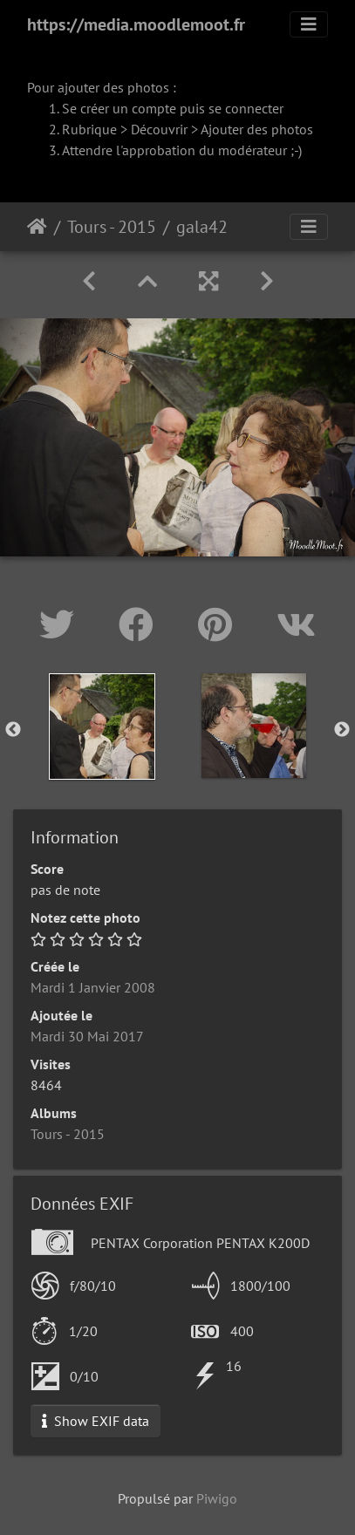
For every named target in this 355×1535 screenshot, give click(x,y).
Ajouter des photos (257, 129)
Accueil (37, 227)
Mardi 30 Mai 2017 (87, 1036)
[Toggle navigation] (309, 24)
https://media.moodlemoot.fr (136, 24)
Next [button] (342, 730)
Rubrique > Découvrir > (131, 129)
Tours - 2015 (111, 226)
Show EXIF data (95, 1420)
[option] (102, 726)
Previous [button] (13, 730)
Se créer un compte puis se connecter (172, 108)
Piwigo (216, 1498)
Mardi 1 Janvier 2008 (93, 987)
